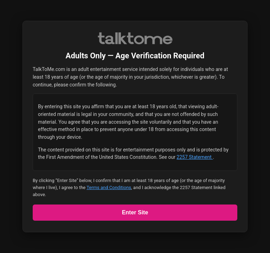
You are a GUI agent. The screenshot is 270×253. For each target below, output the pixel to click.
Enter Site (135, 212)
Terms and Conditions (108, 187)
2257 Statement (194, 157)
